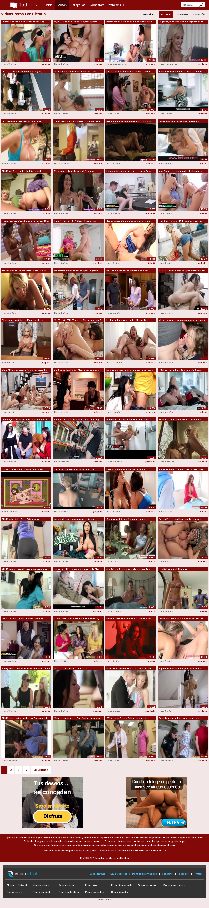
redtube (202, 263)
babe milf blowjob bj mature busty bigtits (128, 121)
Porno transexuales (122, 885)
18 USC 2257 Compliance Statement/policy (104, 858)
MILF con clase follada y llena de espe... (128, 270)
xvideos (46, 63)
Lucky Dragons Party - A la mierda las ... (23, 469)
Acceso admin (104, 899)
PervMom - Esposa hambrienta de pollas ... (129, 419)
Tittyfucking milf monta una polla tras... (180, 369)
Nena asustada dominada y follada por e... (129, 618)
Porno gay (91, 885)
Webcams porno (146, 885)
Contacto (167, 874)
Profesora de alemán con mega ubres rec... (129, 21)
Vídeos (62, 5)
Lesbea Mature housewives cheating (179, 121)
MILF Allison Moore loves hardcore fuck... (76, 71)
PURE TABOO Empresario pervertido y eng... (182, 270)
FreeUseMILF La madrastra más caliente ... (181, 71)
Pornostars (96, 5)
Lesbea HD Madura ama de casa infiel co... (182, 618)
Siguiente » (40, 770)
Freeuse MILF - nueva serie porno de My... (76, 568)
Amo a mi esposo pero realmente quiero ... (77, 519)
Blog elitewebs (119, 892)
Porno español (41, 892)
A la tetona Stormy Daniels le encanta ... (128, 568)
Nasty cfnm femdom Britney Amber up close (26, 668)
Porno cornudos (94, 892)
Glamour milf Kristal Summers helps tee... (128, 519)
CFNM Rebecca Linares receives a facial (128, 71)
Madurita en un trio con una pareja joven (181, 469)
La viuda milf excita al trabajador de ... (75, 469)
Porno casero (14, 892)
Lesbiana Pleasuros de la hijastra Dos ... (128, 320)
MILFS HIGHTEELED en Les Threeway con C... (78, 320)
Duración (199, 14)
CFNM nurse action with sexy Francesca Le (25, 718)
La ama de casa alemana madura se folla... (129, 369)
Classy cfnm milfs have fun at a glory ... (23, 71)
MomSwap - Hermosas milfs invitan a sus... (182, 171)
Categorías (78, 5)
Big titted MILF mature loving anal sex (22, 121)
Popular (166, 14)
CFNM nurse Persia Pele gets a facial (126, 718)
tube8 (151, 263)
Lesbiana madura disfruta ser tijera (125, 469)
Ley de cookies (118, 874)
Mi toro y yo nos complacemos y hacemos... (182, 320)
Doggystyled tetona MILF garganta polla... (182, 21)
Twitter (198, 874)
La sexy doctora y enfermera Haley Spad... (129, 171)
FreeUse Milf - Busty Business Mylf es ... (23, 618)
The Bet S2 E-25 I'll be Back (173, 568)
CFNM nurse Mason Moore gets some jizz (24, 568)
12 (26, 770)
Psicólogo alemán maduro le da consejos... (25, 419)
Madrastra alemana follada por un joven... (76, 270)
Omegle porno (67, 885)
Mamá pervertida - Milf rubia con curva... (180, 220)
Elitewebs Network (17, 885)
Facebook (183, 874)
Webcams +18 (117, 5)
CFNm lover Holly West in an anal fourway (76, 618)
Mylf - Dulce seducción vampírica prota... (76, 21)
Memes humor (41, 885)
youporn (202, 113)
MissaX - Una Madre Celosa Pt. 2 (71, 668)
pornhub (150, 213)
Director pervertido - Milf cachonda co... (23, 320)
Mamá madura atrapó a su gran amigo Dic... (25, 220)
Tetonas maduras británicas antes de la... (24, 270)
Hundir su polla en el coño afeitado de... (180, 419)
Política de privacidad (144, 874)
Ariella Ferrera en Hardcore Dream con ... (181, 519)
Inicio (49, 5)
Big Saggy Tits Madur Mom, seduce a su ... (76, 369)
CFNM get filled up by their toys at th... (22, 171)
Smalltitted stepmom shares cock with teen (77, 121)
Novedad (182, 14)
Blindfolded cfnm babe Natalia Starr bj (23, 21)
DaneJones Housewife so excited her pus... (129, 668)
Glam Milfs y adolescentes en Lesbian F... (24, 369)
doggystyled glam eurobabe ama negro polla (128, 221)
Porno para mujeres (174, 885)
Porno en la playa (69, 892)
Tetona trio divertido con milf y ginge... (75, 171)
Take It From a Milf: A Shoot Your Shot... (75, 220)
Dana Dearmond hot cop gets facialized (180, 718)
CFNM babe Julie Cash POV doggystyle (23, 519)
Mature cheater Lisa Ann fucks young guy (77, 718)
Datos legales (97, 874)
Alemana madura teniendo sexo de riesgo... (77, 419)
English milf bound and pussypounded (180, 668)
